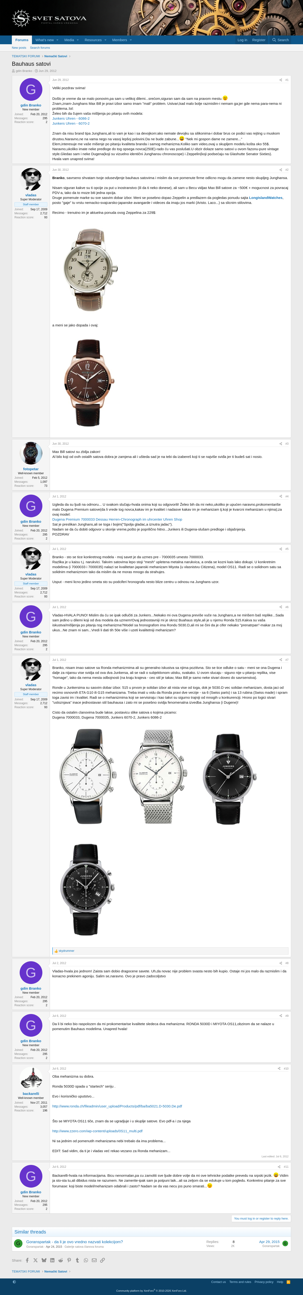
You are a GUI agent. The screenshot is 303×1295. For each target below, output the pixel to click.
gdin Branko (24, 71)
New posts (19, 47)
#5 (287, 549)
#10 (286, 1068)
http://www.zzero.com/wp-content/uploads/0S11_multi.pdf (97, 1131)
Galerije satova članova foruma (83, 1246)
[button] (57, 39)
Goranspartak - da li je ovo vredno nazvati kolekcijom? (74, 1242)
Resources (93, 40)
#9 (287, 1016)
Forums (21, 40)
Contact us (218, 1282)
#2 (287, 169)
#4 (287, 496)
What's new (45, 40)
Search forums (40, 47)
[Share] (281, 80)
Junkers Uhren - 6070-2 (71, 123)
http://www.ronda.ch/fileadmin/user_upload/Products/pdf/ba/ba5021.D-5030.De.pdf (117, 1106)
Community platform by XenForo (151, 1290)
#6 (287, 607)
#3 (287, 443)
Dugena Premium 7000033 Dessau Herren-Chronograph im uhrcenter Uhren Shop (117, 519)
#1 (287, 80)
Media (69, 40)
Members (119, 40)
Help (280, 1282)
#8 (287, 963)
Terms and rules (240, 1282)
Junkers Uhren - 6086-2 (71, 118)
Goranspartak (35, 1246)
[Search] (280, 39)
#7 (287, 660)
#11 (286, 1166)
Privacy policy (264, 1282)
